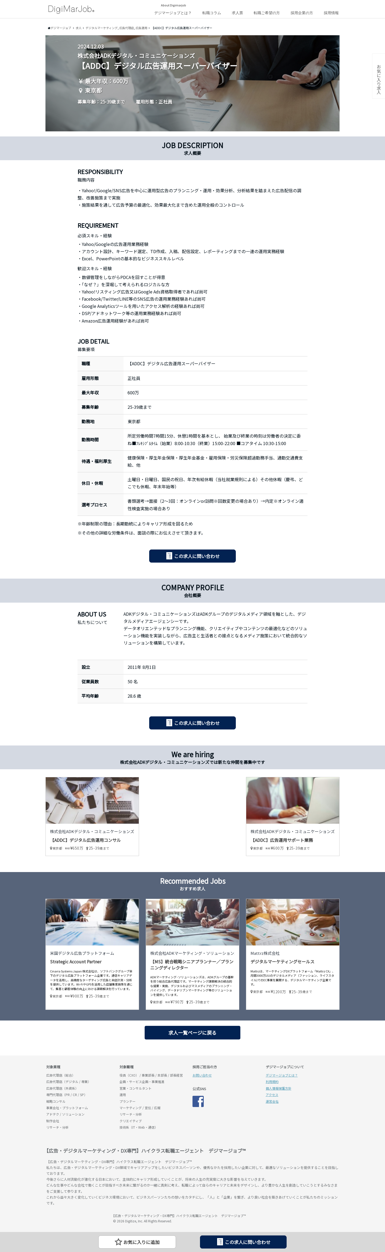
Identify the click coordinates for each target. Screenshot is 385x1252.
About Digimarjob (173, 5)
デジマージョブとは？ (173, 13)
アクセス (272, 1094)
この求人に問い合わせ (197, 556)
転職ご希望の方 (267, 13)
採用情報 (331, 13)
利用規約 (272, 1081)
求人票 (237, 13)
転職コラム (211, 13)
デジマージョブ (77, 1218)
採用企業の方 (302, 13)
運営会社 (272, 1101)
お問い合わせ (202, 1075)
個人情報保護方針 (278, 1088)
